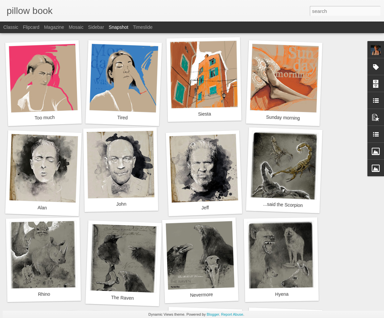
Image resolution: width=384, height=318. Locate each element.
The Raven (122, 298)
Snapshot (118, 27)
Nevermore (201, 295)
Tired (122, 117)
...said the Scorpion (283, 204)
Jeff (205, 208)
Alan (42, 207)
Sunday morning (283, 117)
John (121, 204)
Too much (44, 118)
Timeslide (143, 27)
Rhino (44, 294)
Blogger (213, 314)
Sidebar (96, 27)
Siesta (204, 114)
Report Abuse (232, 314)
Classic (10, 27)
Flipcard (31, 27)
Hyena (281, 294)
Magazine (54, 27)
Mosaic (76, 27)
